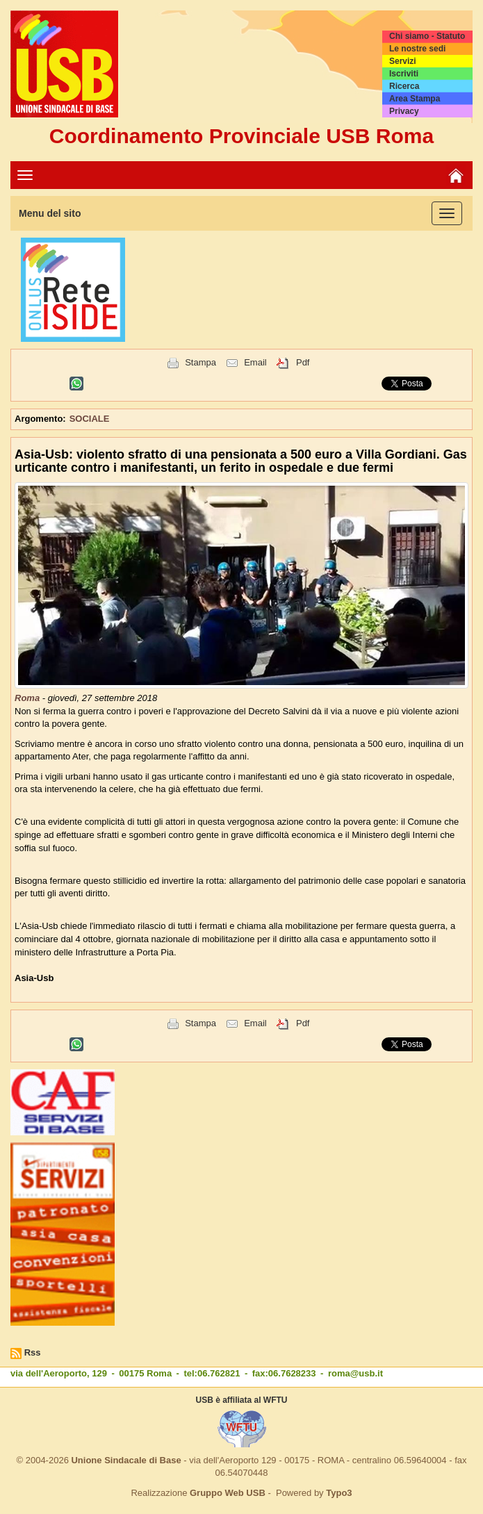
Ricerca (404, 86)
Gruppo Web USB (227, 1493)
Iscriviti (403, 74)
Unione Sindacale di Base (126, 1460)
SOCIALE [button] (89, 418)
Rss (32, 1352)
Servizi (402, 61)
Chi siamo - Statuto (427, 36)
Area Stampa (414, 99)
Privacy (404, 111)
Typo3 (339, 1493)
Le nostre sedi (417, 49)
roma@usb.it (355, 1373)
